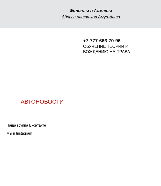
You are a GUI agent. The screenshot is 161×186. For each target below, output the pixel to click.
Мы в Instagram (19, 133)
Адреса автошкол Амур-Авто (91, 17)
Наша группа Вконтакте (26, 125)
